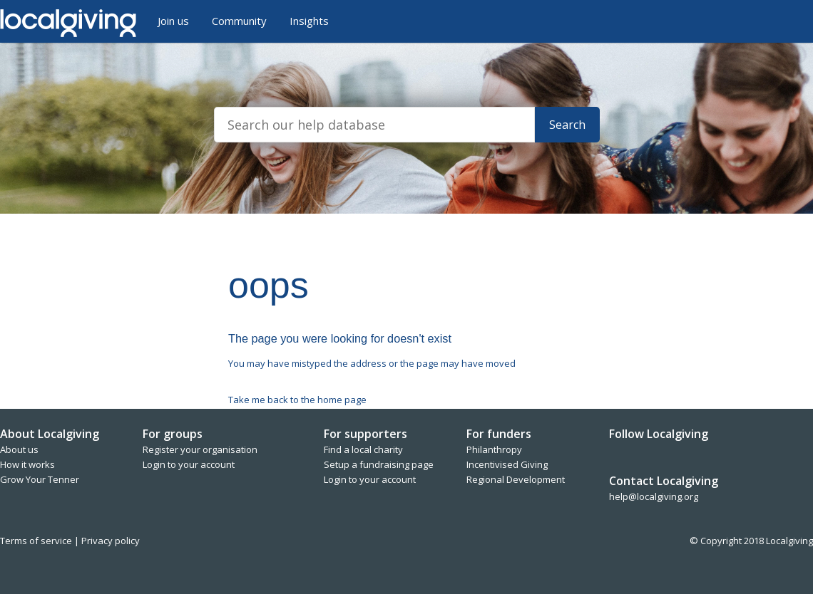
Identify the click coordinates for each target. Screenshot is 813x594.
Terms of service (37, 540)
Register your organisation (200, 449)
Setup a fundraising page (379, 464)
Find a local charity (363, 449)
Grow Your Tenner (39, 479)
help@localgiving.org (653, 496)
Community (239, 21)
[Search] (374, 124)
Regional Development (515, 479)
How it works (27, 464)
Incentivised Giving (507, 464)
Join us (173, 21)
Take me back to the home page (297, 399)
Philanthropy (494, 449)
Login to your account (189, 464)
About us (19, 449)
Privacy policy (110, 540)
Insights (309, 21)
